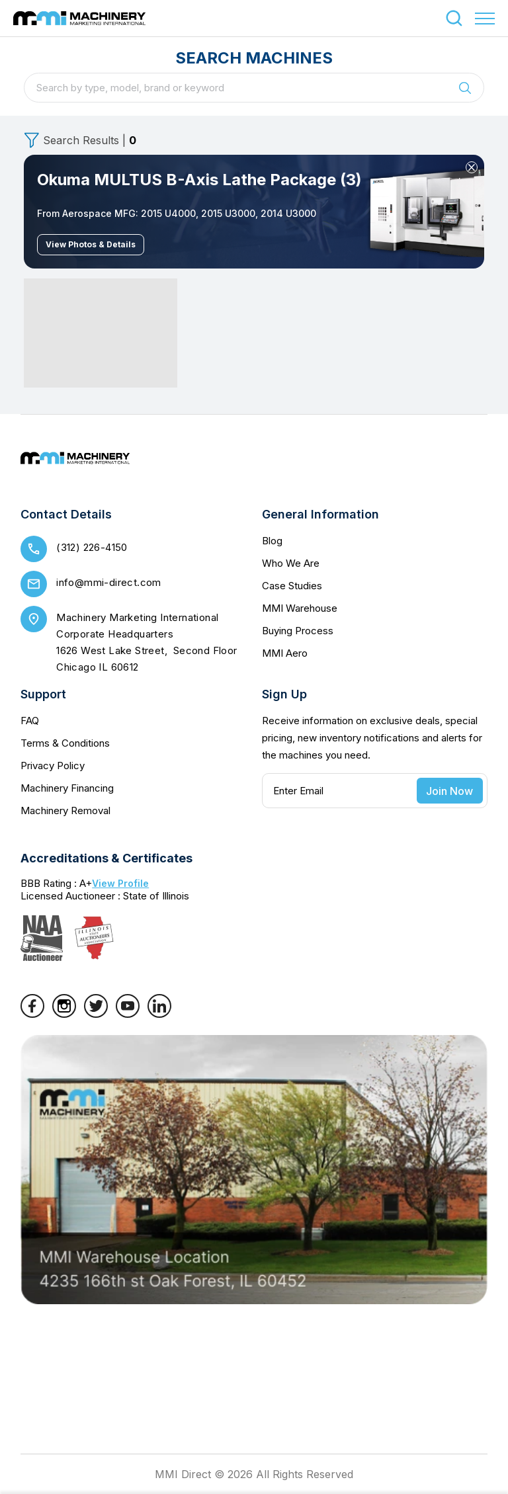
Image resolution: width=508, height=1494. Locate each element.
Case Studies (292, 585)
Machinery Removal (65, 810)
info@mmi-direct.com (108, 582)
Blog (272, 540)
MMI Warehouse (299, 608)
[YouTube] (128, 1013)
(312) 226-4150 (92, 547)
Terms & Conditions (65, 743)
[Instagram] (64, 1013)
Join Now (449, 791)
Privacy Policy (53, 765)
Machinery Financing (67, 788)
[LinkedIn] (159, 1013)
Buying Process (297, 630)
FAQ (30, 720)
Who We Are (290, 563)
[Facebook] (32, 1013)
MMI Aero (285, 653)
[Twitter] (96, 1013)
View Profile (120, 883)
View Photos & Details (91, 244)
